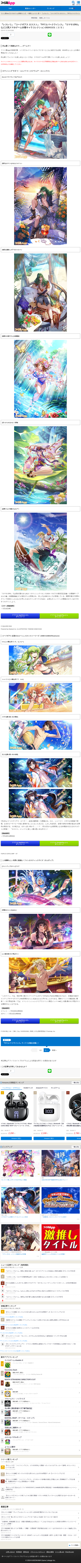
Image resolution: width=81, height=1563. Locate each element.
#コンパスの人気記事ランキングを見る (12, 1317)
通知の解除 (50, 1552)
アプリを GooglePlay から (59, 616)
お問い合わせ (10, 1552)
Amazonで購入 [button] (16, 1138)
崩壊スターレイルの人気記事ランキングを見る (14, 1324)
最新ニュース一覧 (33, 13)
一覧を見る (75, 1082)
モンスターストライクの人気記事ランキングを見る (16, 1351)
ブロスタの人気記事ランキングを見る (12, 1333)
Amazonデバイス (42, 1088)
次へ (46, 1050)
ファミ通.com (59, 1552)
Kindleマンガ (28, 1088)
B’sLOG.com (69, 1552)
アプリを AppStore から (20, 616)
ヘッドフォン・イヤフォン (11, 1088)
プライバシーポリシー (37, 1552)
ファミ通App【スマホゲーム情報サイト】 (14, 13)
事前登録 (34, 18)
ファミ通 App (8, 3)
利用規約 (19, 1552)
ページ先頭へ (75, 1545)
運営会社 (26, 1552)
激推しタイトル (44, 18)
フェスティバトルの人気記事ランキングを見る (14, 1340)
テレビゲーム (55, 1088)
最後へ (54, 1050)
